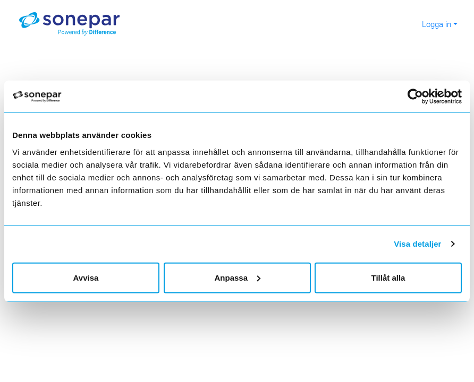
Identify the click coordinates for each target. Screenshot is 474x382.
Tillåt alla (388, 277)
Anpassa (237, 277)
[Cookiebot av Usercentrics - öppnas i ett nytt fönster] (420, 97)
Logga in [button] (436, 24)
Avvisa (86, 277)
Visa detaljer (417, 243)
